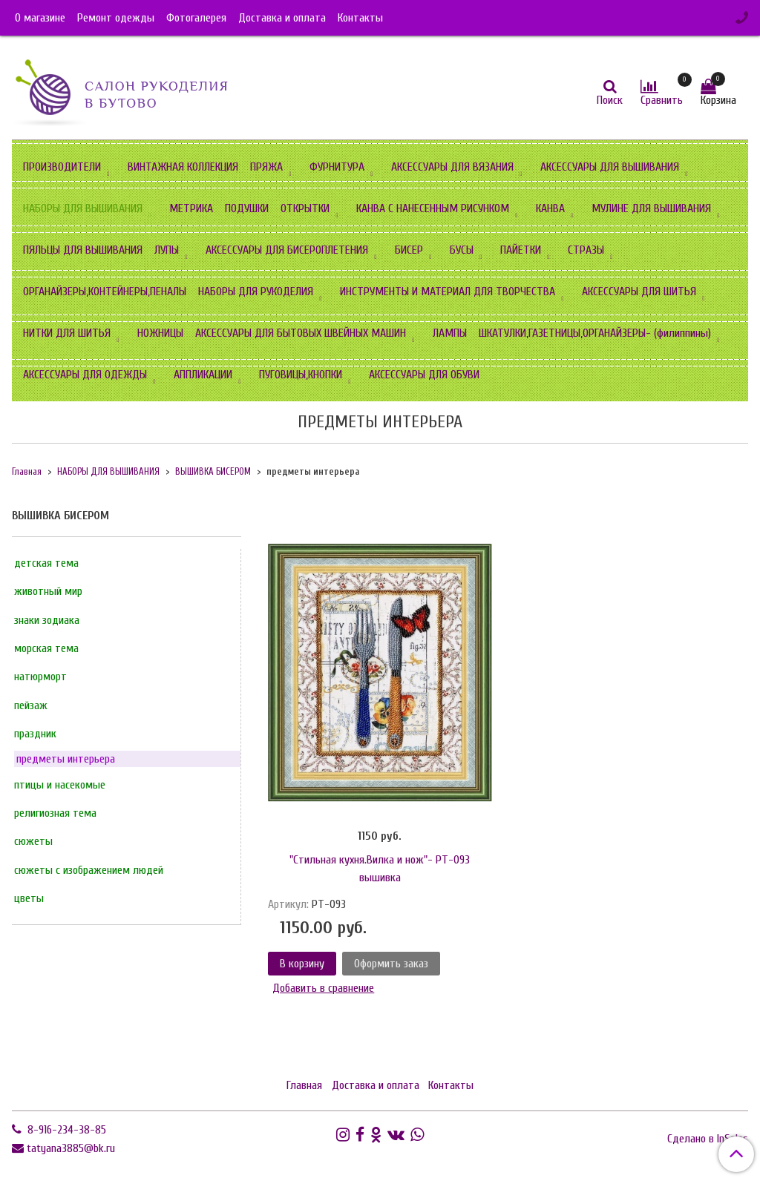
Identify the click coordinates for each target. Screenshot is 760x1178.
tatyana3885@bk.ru (71, 1148)
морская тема (46, 648)
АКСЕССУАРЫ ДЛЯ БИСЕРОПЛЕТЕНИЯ (287, 250)
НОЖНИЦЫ (160, 333)
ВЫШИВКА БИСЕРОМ (213, 472)
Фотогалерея (196, 17)
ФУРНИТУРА (336, 167)
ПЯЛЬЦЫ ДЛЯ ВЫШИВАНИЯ (82, 250)
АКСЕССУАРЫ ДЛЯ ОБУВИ (424, 374)
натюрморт (40, 676)
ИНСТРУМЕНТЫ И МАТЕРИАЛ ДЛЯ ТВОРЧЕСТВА (447, 291)
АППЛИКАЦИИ (203, 374)
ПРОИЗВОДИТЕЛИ (62, 167)
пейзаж (31, 705)
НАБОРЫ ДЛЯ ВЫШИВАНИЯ (82, 208)
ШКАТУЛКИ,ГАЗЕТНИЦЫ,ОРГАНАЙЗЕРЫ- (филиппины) (595, 333)
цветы (29, 898)
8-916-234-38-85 (65, 1129)
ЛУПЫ (166, 250)
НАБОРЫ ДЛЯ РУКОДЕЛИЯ (255, 291)
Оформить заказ (391, 963)
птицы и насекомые (59, 785)
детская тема (46, 563)
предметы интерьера (65, 759)
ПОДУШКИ (247, 208)
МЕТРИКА (191, 208)
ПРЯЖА (266, 167)
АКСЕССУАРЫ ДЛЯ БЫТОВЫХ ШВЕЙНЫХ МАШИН (300, 333)
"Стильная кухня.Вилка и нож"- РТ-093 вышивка (379, 868)
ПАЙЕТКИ (520, 250)
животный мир (48, 591)
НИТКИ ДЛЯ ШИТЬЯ (67, 333)
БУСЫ (462, 250)
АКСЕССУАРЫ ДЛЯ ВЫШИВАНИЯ (609, 167)
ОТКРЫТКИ (305, 208)
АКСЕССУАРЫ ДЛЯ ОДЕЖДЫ (85, 374)
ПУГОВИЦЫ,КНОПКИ (300, 374)
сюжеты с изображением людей (88, 870)
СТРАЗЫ (586, 250)
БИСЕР (409, 250)
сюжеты (33, 841)
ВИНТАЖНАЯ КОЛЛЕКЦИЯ (183, 167)
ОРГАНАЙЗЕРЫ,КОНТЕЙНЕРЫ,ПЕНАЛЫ (104, 291)
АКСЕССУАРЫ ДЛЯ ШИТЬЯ (639, 291)
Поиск (610, 100)
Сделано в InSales (707, 1139)
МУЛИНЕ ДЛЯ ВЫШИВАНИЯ (651, 208)
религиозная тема (55, 813)
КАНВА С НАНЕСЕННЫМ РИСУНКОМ (432, 208)
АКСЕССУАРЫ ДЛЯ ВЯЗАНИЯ (452, 167)
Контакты (360, 17)
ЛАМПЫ (450, 333)
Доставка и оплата (282, 17)
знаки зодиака (46, 620)
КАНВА (550, 208)
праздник (35, 733)
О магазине (40, 17)
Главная (27, 472)
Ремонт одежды (115, 17)
